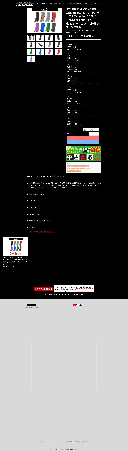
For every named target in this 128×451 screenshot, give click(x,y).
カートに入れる (83, 138)
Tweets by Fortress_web (31, 307)
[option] (44, 20)
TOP (37, 3)
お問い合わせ (84, 442)
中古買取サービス (88, 3)
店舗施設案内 (77, 3)
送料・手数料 (53, 3)
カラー (68, 130)
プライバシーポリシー (57, 442)
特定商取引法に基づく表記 (72, 442)
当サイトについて (45, 442)
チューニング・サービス (65, 3)
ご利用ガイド (44, 3)
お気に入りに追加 (83, 142)
